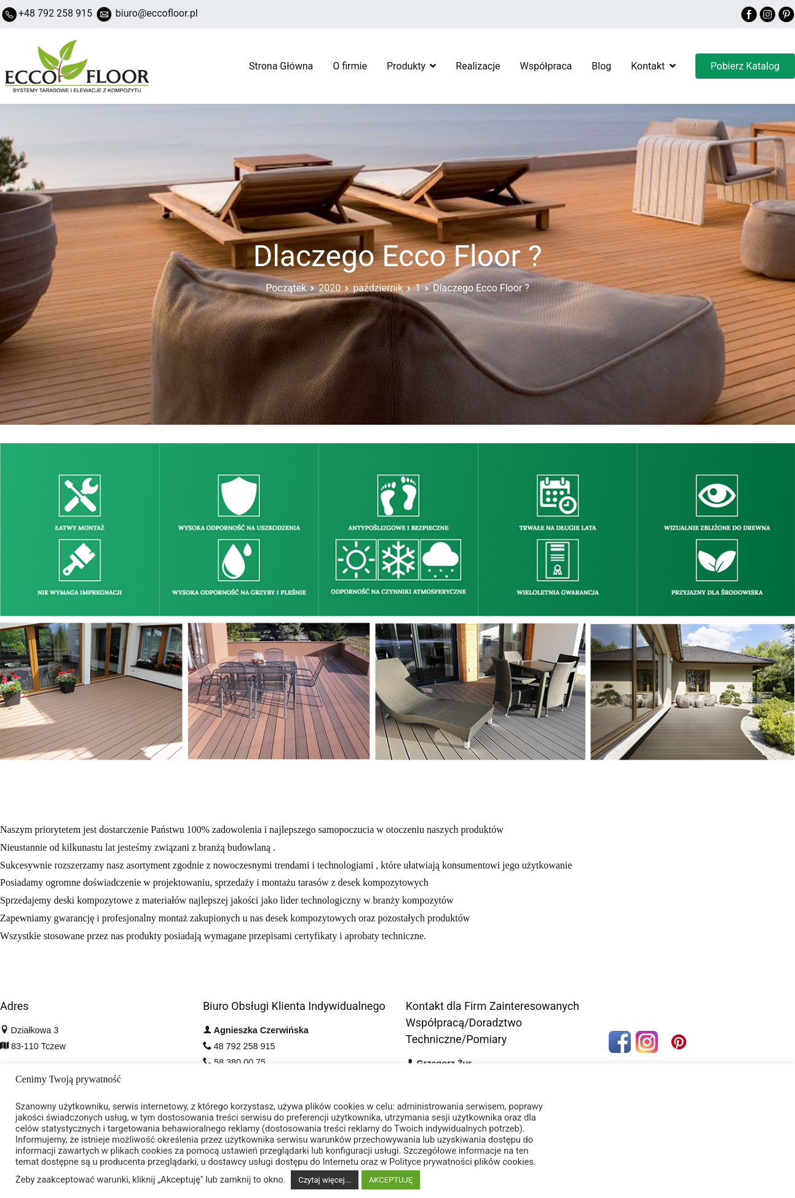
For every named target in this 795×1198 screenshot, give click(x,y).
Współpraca (546, 66)
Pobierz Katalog (745, 66)
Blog (601, 66)
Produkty (406, 66)
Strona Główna (281, 66)
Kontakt (648, 66)
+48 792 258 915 (55, 13)
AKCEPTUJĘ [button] (391, 1179)
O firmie (350, 66)
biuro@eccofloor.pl (157, 13)
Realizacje (478, 66)
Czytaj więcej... (324, 1179)
